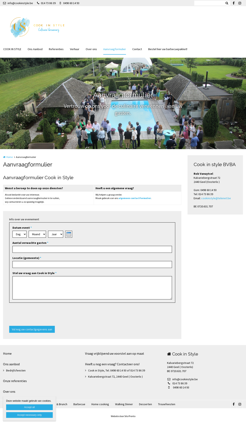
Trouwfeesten (166, 404)
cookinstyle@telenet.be (216, 198)
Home (9, 157)
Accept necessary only (29, 415)
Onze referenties (15, 381)
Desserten (145, 404)
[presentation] (40, 315)
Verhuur (74, 49)
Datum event (22, 227)
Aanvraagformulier (114, 49)
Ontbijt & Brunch (57, 404)
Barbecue (79, 404)
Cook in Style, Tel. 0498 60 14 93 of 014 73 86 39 (116, 370)
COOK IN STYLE (12, 49)
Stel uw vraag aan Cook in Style (34, 273)
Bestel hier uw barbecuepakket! (167, 49)
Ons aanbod (11, 364)
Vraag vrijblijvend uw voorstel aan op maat (114, 353)
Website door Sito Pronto (123, 416)
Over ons (91, 49)
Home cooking (100, 404)
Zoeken (227, 3)
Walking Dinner (124, 404)
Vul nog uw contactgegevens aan (32, 329)
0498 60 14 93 (69, 3)
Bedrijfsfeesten (16, 370)
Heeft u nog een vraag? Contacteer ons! (112, 364)
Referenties (56, 49)
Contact (137, 49)
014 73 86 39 (46, 3)
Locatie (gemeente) (26, 258)
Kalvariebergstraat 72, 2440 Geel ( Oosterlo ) (115, 376)
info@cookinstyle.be (18, 3)
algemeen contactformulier (135, 198)
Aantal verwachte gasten (30, 243)
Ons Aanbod (35, 49)
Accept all (29, 407)
